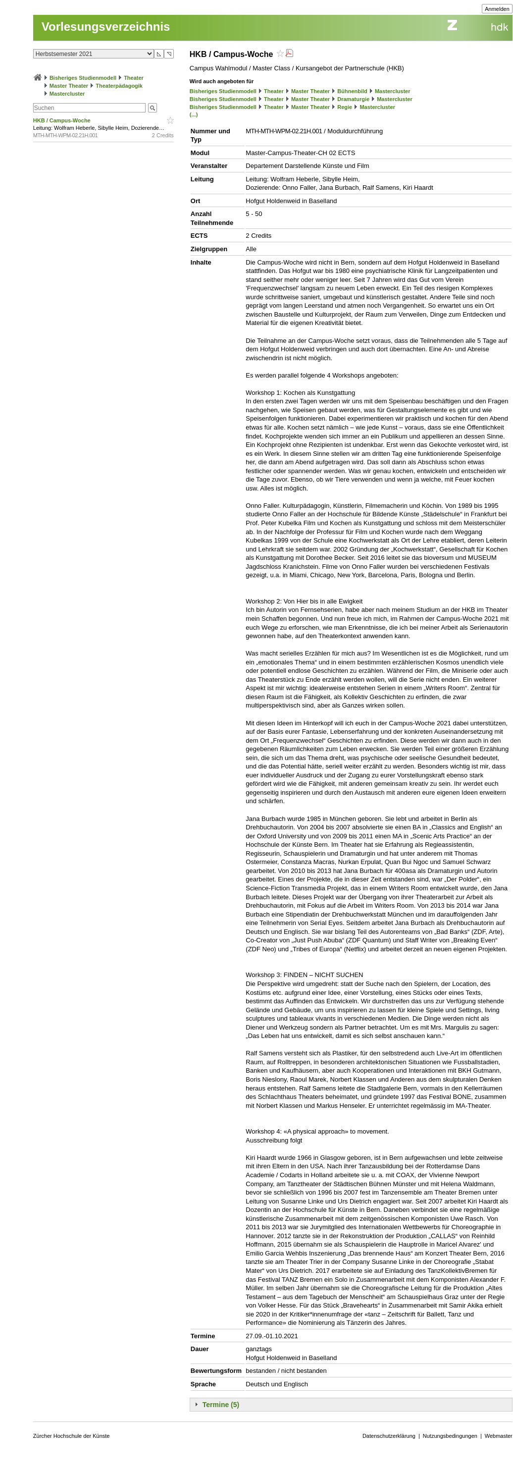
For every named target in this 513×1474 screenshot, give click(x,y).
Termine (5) (221, 1405)
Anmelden (497, 9)
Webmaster (499, 1436)
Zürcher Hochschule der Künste (71, 1436)
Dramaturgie (353, 99)
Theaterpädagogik (119, 86)
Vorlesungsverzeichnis (106, 26)
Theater (134, 78)
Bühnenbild (352, 91)
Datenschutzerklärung (388, 1436)
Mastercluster (67, 94)
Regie (344, 107)
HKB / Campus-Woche (62, 120)
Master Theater (69, 86)
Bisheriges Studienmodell (83, 78)
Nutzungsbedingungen (450, 1436)
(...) (194, 114)
